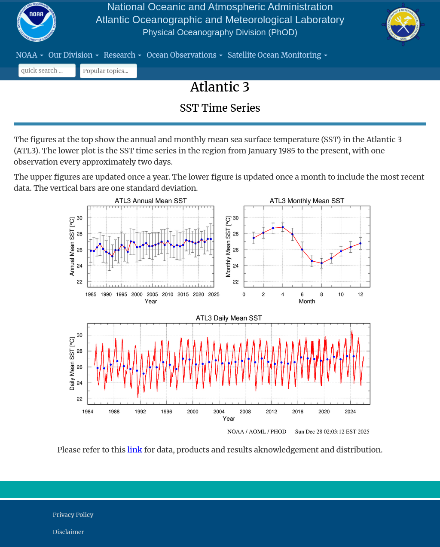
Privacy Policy (73, 515)
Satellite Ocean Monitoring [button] (277, 55)
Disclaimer (68, 532)
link (136, 450)
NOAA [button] (29, 55)
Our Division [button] (74, 55)
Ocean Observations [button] (184, 55)
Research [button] (123, 55)
